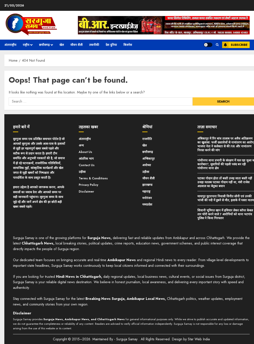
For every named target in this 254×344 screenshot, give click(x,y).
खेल (61, 45)
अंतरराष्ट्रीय (10, 45)
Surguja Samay (127, 339)
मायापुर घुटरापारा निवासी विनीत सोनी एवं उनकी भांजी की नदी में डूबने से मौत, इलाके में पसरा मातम (225, 198)
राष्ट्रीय (26, 45)
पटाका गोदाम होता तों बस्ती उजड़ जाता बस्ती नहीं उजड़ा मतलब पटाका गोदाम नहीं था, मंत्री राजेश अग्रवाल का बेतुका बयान (224, 182)
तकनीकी (94, 45)
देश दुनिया (111, 45)
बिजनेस (127, 45)
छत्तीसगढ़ (44, 45)
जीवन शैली (76, 45)
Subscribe (234, 45)
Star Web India (199, 339)
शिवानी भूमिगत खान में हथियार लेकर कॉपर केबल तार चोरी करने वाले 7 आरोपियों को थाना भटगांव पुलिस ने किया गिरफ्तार (225, 214)
